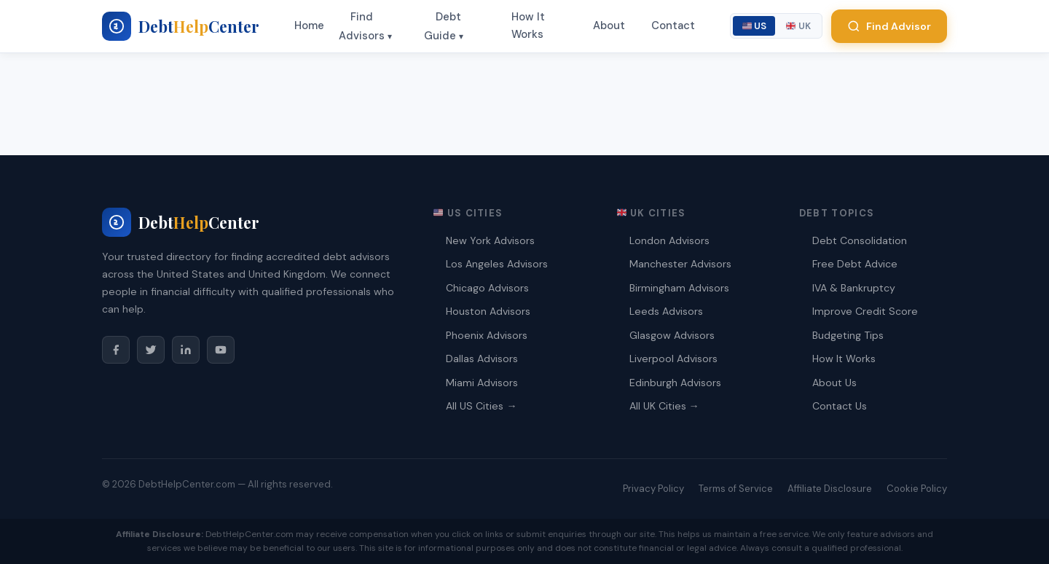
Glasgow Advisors (672, 335)
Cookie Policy (917, 488)
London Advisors (669, 240)
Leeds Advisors (666, 311)
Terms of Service (736, 488)
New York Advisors (490, 240)
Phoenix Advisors (486, 335)
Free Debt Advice (854, 263)
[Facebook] (116, 350)
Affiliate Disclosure (829, 488)
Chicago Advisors (487, 287)
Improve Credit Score (865, 311)
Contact (673, 25)
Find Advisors (362, 26)
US (754, 26)
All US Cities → (481, 405)
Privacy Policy (653, 488)
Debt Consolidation (859, 240)
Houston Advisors (488, 311)
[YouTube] (221, 350)
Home (309, 25)
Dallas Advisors (482, 358)
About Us (834, 382)
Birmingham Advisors (679, 287)
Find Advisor (889, 26)
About (609, 25)
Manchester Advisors (680, 263)
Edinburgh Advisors (675, 382)
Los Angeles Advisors (497, 263)
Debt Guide (442, 26)
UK (798, 26)
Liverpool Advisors (673, 358)
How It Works (528, 25)
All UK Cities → (664, 405)
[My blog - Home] (180, 26)
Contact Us (839, 405)
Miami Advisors (482, 382)
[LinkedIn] (186, 350)
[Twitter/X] (151, 350)
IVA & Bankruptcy (853, 287)
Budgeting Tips (848, 335)
